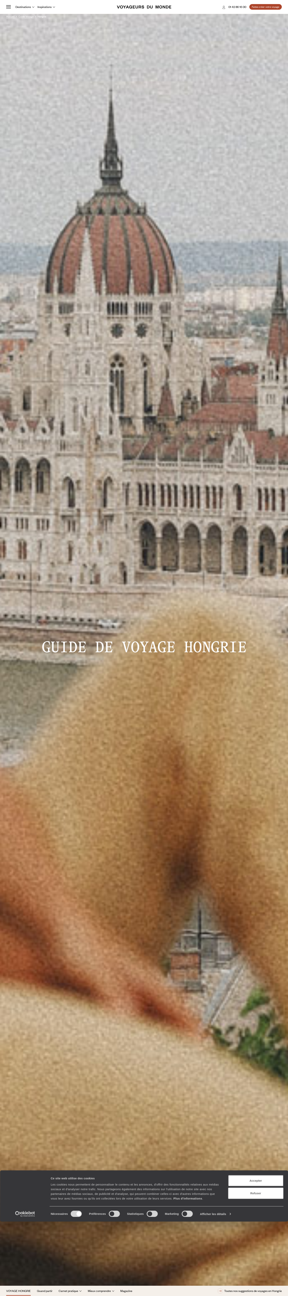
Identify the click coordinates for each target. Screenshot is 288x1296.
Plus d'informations (187, 1272)
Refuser (255, 1267)
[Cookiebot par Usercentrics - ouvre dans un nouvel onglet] (25, 1288)
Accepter (256, 1254)
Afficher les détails (213, 1288)
